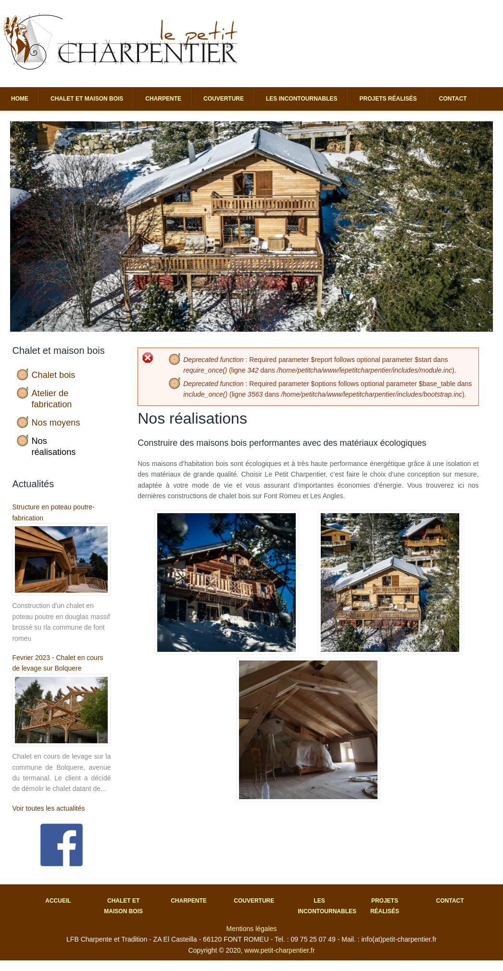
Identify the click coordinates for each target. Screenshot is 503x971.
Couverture (223, 98)
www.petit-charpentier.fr (279, 950)
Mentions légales (251, 928)
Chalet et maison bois (86, 98)
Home (19, 98)
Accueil (58, 900)
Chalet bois (53, 375)
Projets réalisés (387, 98)
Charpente (163, 98)
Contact (453, 98)
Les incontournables (301, 98)
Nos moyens (55, 422)
